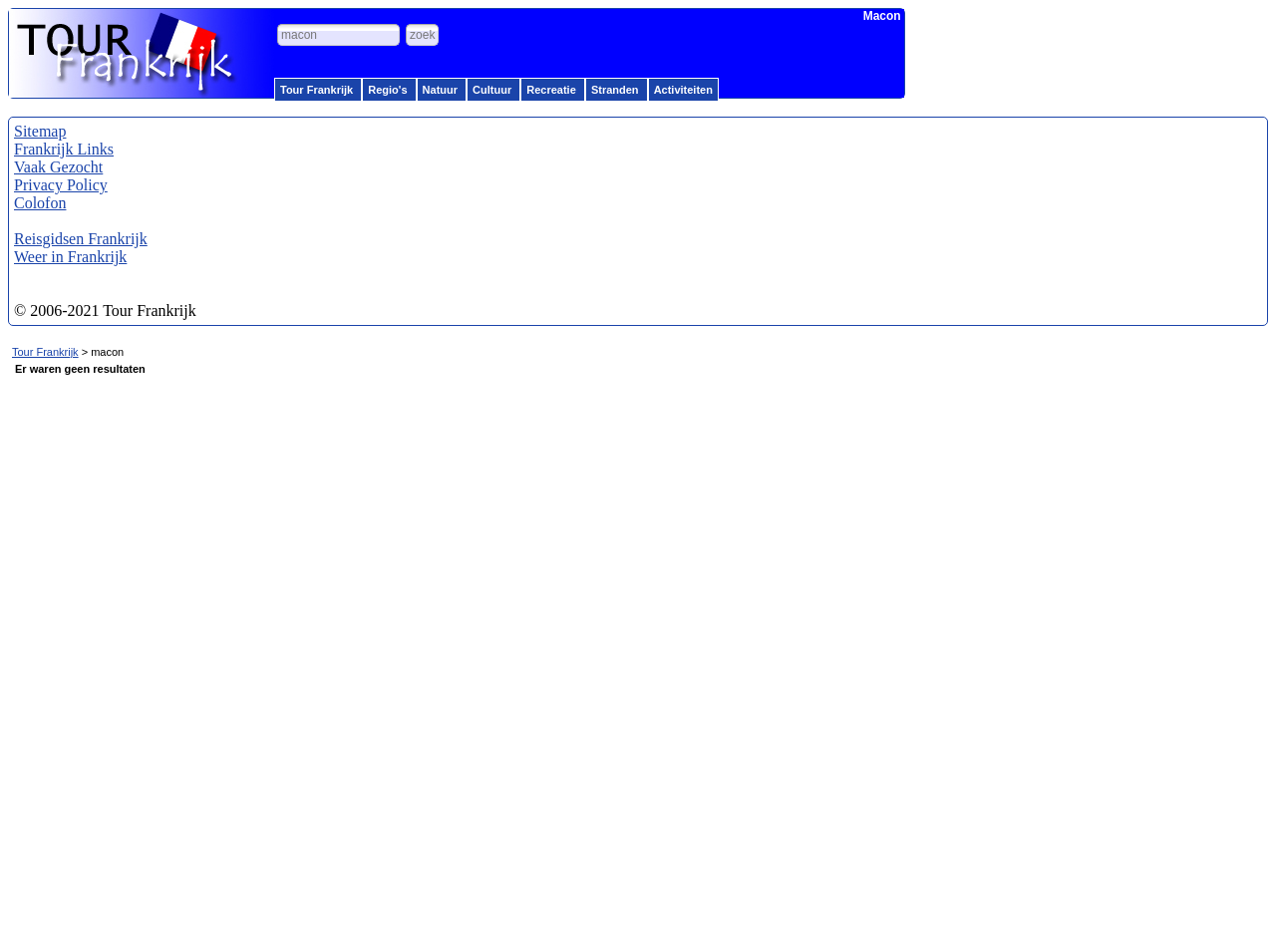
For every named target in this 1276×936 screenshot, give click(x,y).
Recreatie (551, 90)
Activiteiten (683, 90)
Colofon (40, 202)
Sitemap (40, 131)
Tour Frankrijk (316, 90)
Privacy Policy (61, 184)
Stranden (615, 90)
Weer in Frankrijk (70, 256)
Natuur (440, 90)
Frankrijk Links (64, 149)
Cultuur (492, 90)
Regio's (387, 90)
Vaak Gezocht (58, 166)
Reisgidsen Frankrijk (81, 238)
